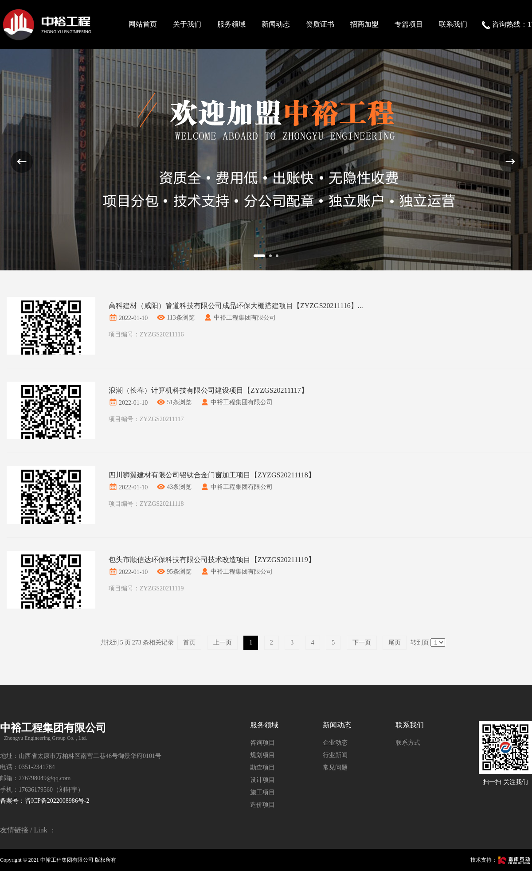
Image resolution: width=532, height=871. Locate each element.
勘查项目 (262, 767)
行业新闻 (335, 755)
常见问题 (335, 767)
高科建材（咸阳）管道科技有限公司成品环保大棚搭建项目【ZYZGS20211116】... (236, 305)
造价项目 (262, 804)
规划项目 (262, 755)
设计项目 (262, 780)
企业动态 (335, 742)
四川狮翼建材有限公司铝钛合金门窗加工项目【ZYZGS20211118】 (212, 475)
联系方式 (407, 742)
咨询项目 (262, 742)
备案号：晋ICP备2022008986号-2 (44, 800)
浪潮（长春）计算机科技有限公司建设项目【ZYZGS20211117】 (208, 390)
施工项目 (262, 792)
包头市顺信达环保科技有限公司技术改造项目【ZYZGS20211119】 (212, 559)
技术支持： (501, 860)
